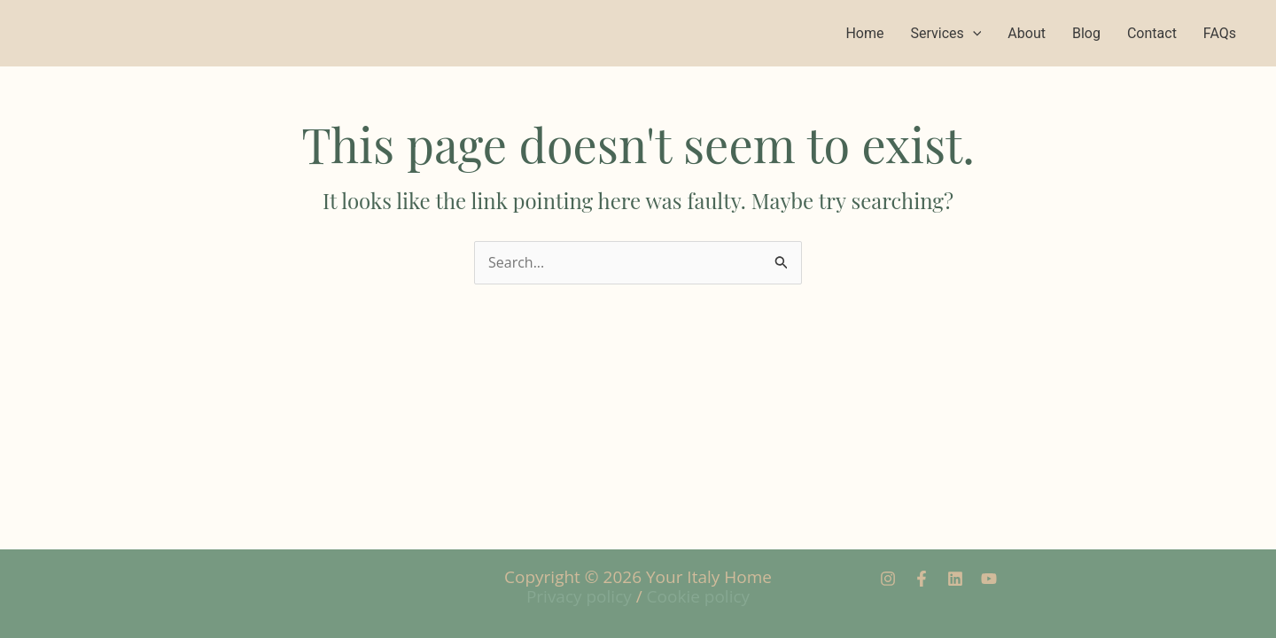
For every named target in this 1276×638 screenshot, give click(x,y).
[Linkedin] (955, 579)
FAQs (1219, 33)
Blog (1086, 33)
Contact (1152, 33)
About (1027, 33)
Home (864, 33)
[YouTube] (989, 579)
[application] (973, 33)
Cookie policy (698, 596)
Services (945, 33)
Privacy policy (579, 596)
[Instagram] (888, 579)
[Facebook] (922, 579)
